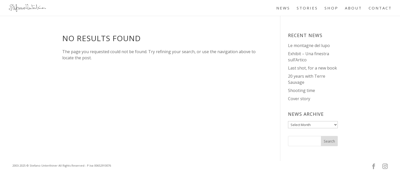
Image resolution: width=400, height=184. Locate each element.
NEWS (283, 8)
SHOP (331, 8)
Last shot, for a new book (312, 68)
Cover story (299, 98)
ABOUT (353, 8)
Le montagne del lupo (309, 45)
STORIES (307, 8)
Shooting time (301, 90)
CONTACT (380, 8)
